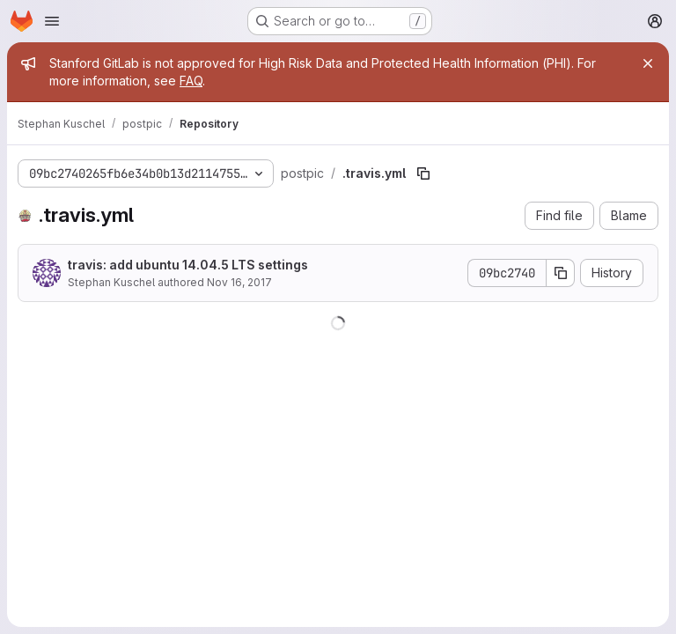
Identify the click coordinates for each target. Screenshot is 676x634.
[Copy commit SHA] (561, 273)
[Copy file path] (423, 173)
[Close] (647, 63)
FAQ (191, 80)
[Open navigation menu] (52, 21)
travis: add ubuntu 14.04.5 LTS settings (188, 264)
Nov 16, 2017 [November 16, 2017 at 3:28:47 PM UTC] (239, 282)
